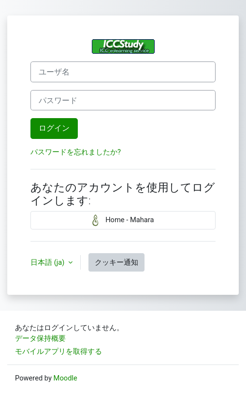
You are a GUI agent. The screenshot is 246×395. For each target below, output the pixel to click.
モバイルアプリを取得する (58, 351)
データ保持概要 (40, 338)
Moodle (65, 378)
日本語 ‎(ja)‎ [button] (48, 262)
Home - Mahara (123, 220)
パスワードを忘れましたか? (75, 152)
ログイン (54, 128)
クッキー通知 (116, 262)
